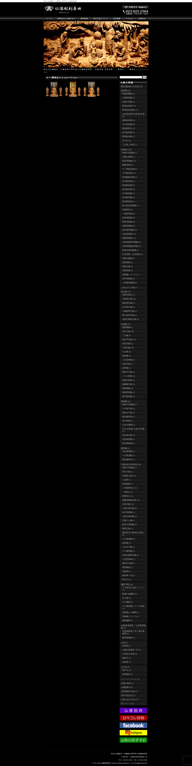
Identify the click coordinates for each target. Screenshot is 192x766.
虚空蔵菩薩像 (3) (129, 230)
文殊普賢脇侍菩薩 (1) (131, 246)
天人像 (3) (126, 598)
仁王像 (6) (126, 352)
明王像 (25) (126, 292)
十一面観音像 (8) (129, 169)
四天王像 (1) (127, 472)
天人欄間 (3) (127, 602)
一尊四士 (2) (127, 492)
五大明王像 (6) (128, 307)
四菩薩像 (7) (127, 484)
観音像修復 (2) (128, 638)
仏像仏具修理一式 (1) (131, 650)
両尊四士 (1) (127, 496)
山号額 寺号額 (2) (129, 654)
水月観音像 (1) (128, 193)
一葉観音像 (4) (128, 214)
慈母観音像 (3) (128, 185)
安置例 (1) (126, 571)
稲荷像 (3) (126, 543)
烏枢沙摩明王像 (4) (130, 555)
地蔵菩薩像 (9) (128, 226)
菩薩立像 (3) (127, 266)
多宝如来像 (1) (128, 132)
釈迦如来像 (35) (129, 106)
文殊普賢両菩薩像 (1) (131, 242)
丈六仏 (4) (126, 140)
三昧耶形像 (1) (128, 98)
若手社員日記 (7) (128, 695)
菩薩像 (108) (126, 150)
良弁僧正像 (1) (128, 435)
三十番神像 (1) (128, 551)
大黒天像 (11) (128, 504)
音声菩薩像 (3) (128, 279)
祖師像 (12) (126, 401)
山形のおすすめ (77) (130, 699)
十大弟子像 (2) (128, 408)
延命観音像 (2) (128, 189)
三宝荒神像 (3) (128, 360)
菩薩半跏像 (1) (128, 258)
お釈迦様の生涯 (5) (129, 691)
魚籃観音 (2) (127, 210)
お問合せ (142, 19)
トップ (49, 19)
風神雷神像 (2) (128, 392)
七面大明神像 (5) (129, 516)
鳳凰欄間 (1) (127, 620)
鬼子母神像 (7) (128, 512)
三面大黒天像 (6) (129, 508)
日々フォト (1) (127, 703)
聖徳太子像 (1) (128, 413)
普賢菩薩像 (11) (129, 238)
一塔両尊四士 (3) (129, 488)
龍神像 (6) (126, 356)
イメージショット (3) (130, 679)
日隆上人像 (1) (128, 520)
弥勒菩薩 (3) (127, 270)
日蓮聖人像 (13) (129, 476)
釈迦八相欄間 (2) (129, 594)
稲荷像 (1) (126, 368)
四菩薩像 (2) (127, 262)
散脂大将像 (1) (128, 380)
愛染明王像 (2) (128, 303)
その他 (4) (125, 667)
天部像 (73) (126, 324)
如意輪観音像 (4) (129, 177)
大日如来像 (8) (128, 124)
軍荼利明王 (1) (128, 295)
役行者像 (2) (127, 421)
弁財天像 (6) (127, 344)
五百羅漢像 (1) (128, 451)
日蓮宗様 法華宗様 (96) (131, 464)
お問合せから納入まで (66, 19)
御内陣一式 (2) (128, 575)
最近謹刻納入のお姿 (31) (131, 86)
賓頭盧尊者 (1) (128, 417)
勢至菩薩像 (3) (128, 222)
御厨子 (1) (126, 658)
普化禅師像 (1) (128, 443)
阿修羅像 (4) (127, 388)
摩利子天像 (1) (128, 372)
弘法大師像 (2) (128, 425)
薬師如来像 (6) (128, 120)
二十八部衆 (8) (128, 376)
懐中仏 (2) (126, 579)
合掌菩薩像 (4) (128, 218)
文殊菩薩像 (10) (129, 234)
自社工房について (100, 19)
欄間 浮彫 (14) (127, 584)
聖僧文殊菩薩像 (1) (130, 250)
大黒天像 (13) (128, 348)
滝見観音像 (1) (128, 197)
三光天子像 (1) (128, 547)
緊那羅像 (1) (127, 327)
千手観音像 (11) (129, 173)
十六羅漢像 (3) (128, 455)
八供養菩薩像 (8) (129, 283)
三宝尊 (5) (126, 480)
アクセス (129, 19)
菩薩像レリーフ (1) (130, 274)
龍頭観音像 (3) (128, 201)
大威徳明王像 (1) (129, 311)
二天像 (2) (126, 335)
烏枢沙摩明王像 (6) (130, 319)
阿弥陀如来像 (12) (130, 110)
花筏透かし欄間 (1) (130, 612)
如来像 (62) (126, 90)
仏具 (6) (124, 643)
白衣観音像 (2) (128, 181)
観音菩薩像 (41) (129, 161)
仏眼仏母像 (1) (128, 102)
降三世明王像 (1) (129, 315)
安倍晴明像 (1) (128, 439)
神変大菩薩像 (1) (129, 153)
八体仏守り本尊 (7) (129, 288)
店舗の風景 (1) (127, 683)
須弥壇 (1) (126, 662)
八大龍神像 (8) (128, 539)
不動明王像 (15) (129, 299)
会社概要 (116, 19)
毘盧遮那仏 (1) (128, 128)
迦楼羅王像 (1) (128, 384)
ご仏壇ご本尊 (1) (129, 145)
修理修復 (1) (127, 567)
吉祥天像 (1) (127, 364)
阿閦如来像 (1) (128, 136)
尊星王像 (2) (127, 528)
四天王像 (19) (128, 331)
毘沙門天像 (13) (129, 339)
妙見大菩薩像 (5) (129, 524)
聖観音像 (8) (127, 165)
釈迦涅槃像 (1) (128, 94)
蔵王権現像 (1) (128, 396)
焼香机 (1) (126, 646)
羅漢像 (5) (125, 448)
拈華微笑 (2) (127, 674)
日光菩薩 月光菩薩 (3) (132, 254)
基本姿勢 (84, 19)
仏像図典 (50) (127, 687)
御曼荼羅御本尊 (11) (131, 500)
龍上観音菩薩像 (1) (130, 205)
